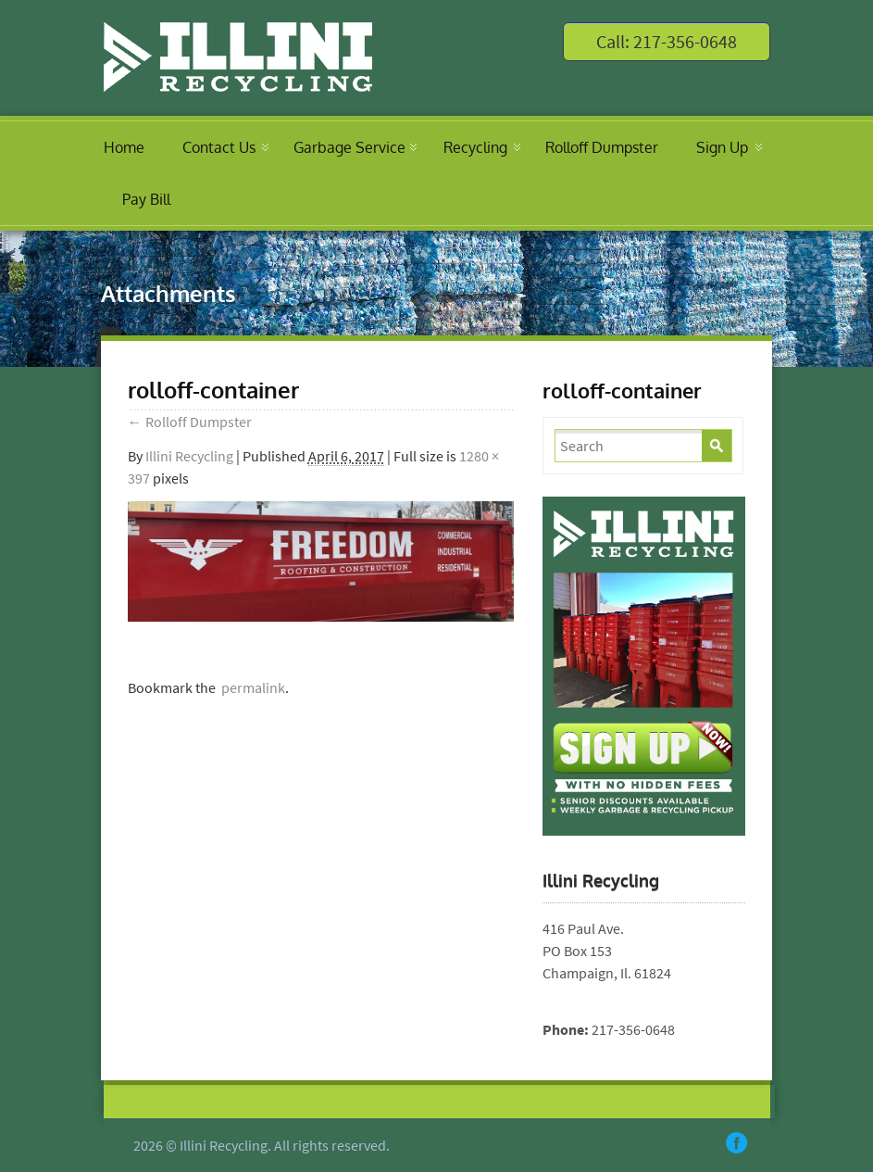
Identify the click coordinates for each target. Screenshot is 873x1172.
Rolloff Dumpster (601, 147)
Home (124, 147)
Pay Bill (146, 199)
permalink (250, 687)
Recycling (475, 147)
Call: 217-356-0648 (666, 41)
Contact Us (219, 147)
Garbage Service (349, 147)
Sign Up (722, 147)
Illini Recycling (189, 456)
